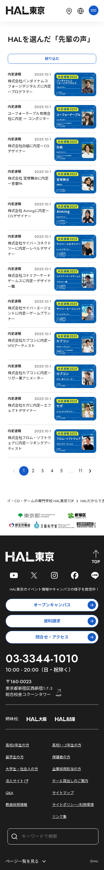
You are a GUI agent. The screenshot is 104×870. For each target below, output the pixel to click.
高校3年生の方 (17, 745)
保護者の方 (61, 757)
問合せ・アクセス (65, 637)
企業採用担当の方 (66, 769)
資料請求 (70, 621)
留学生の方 (15, 757)
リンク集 (59, 816)
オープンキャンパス (65, 605)
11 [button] (80, 471)
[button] (90, 471)
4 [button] (52, 471)
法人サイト (17, 781)
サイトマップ (63, 792)
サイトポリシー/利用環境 (73, 804)
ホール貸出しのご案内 (70, 781)
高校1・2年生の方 (66, 745)
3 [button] (42, 471)
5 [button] (61, 471)
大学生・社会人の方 (22, 769)
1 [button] (24, 471)
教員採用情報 (16, 804)
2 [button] (33, 471)
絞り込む (52, 58)
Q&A (9, 792)
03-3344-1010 (42, 658)
